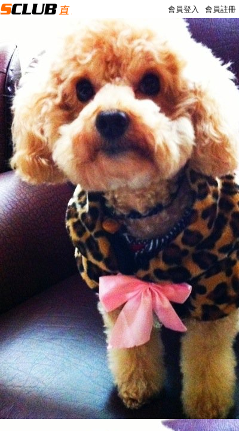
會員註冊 (220, 9)
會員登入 (183, 9)
